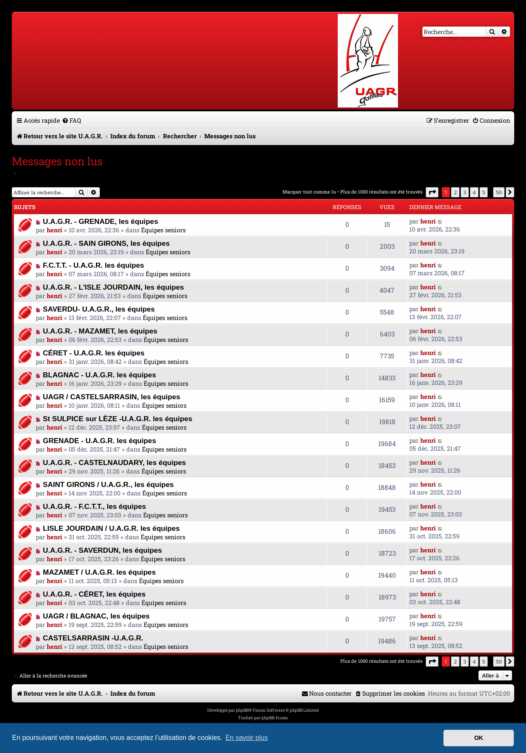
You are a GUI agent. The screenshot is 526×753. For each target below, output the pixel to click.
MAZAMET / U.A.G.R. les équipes (99, 572)
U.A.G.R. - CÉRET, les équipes (94, 594)
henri (54, 230)
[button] (432, 192)
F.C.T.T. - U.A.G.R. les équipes (93, 265)
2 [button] (455, 192)
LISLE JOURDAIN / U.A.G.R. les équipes (111, 528)
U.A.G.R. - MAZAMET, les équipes (100, 331)
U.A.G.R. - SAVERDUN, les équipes (102, 550)
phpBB (242, 710)
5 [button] (483, 192)
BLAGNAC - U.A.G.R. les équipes (99, 375)
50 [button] (499, 192)
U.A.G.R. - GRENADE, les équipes (100, 221)
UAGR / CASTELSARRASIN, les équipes (111, 397)
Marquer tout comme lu (309, 191)
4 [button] (474, 192)
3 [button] (464, 192)
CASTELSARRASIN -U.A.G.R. (93, 638)
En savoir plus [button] (246, 737)
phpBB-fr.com (275, 718)
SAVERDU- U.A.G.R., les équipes (99, 309)
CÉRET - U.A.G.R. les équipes (93, 353)
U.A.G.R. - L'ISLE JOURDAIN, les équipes (113, 287)
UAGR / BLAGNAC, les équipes (96, 616)
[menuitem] (71, 120)
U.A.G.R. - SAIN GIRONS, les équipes (106, 243)
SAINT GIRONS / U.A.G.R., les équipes (108, 484)
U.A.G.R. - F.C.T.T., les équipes (94, 506)
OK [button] (478, 737)
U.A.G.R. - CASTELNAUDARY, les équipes (114, 462)
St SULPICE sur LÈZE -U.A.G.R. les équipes (117, 418)
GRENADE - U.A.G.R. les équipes (99, 440)
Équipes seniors (163, 230)
